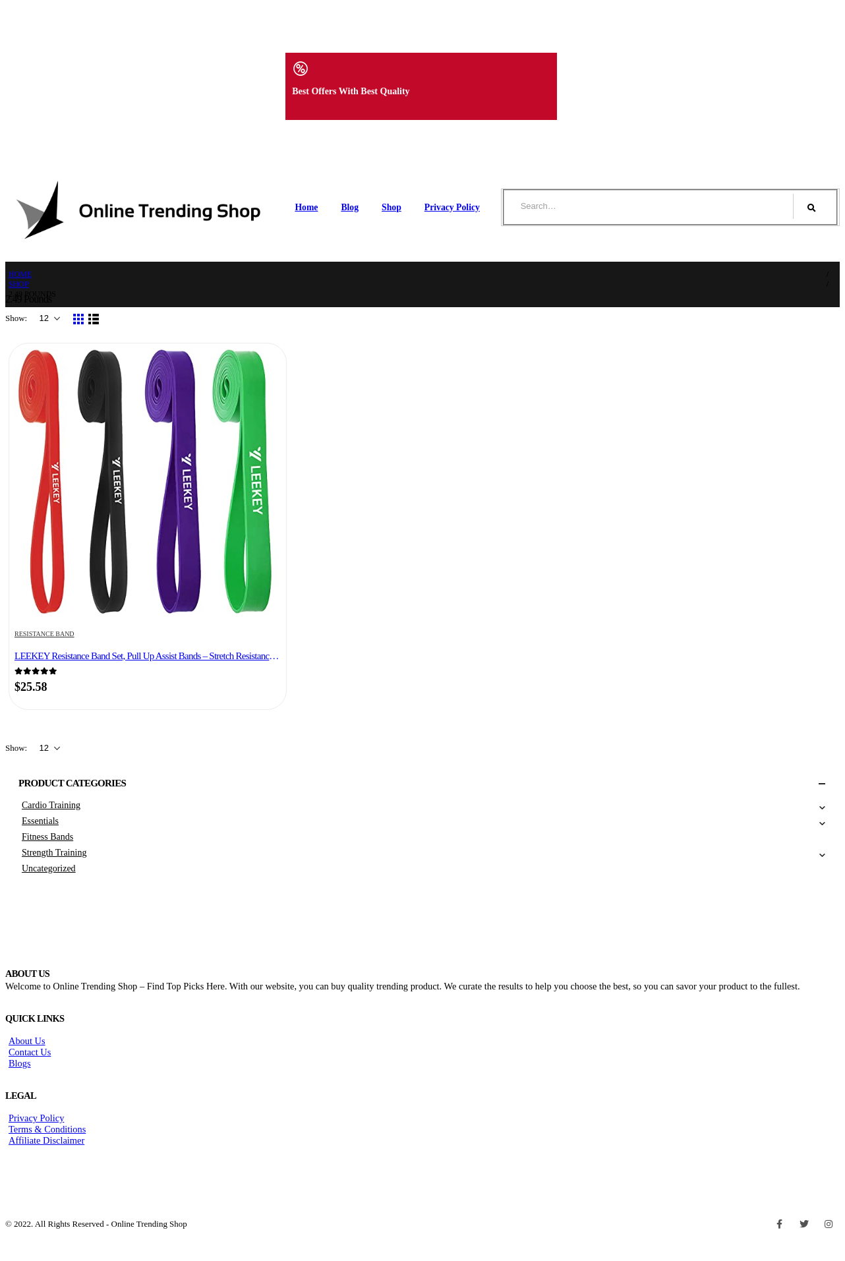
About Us (27, 1041)
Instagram (828, 1224)
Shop (391, 207)
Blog (350, 207)
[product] (148, 483)
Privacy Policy (452, 207)
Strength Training (54, 853)
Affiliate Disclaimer (46, 1140)
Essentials (40, 821)
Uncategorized (49, 868)
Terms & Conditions (47, 1129)
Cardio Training (51, 805)
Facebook (780, 1224)
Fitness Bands (47, 837)
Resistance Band (44, 633)
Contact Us (30, 1052)
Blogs (20, 1063)
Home (306, 207)
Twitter (804, 1224)
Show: (17, 318)
